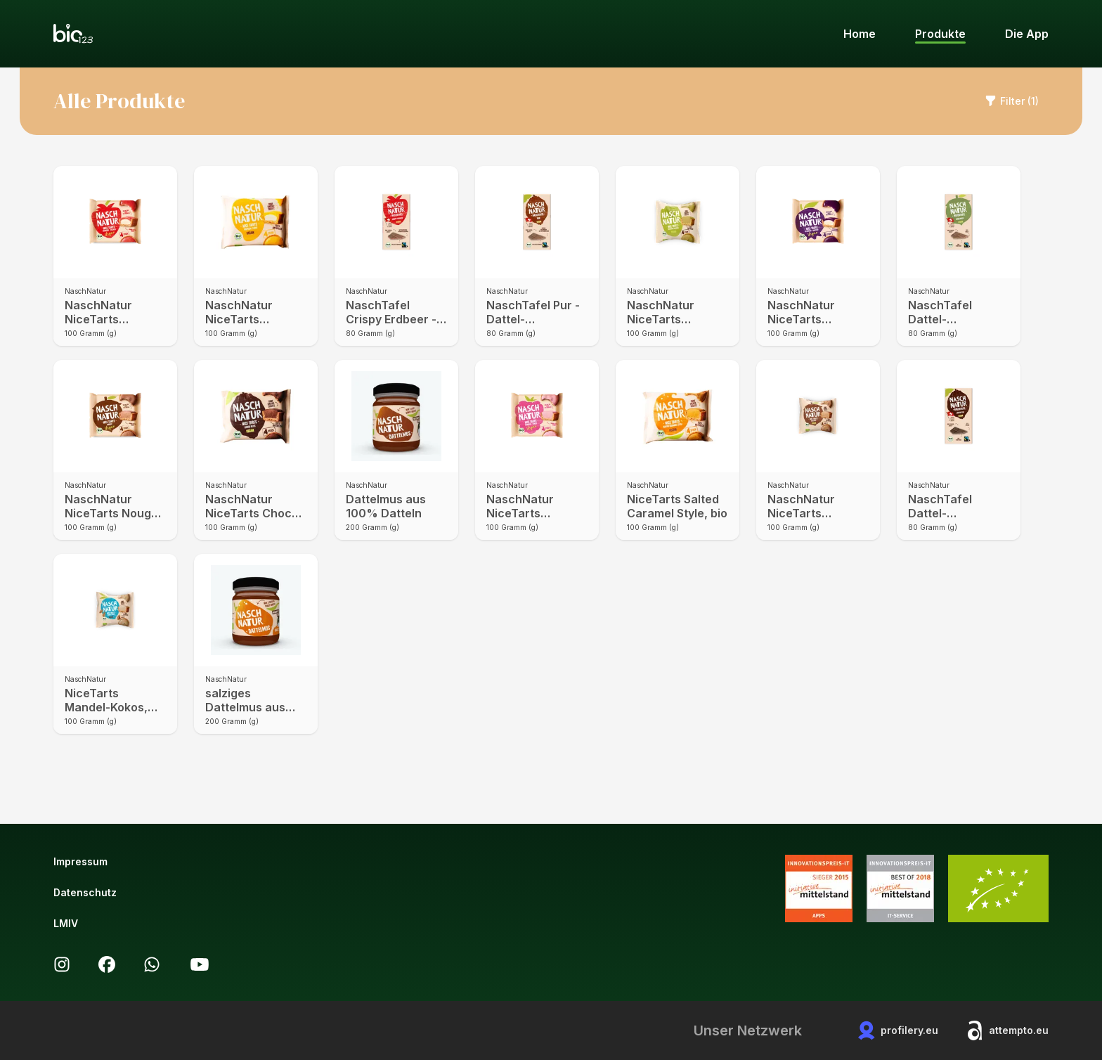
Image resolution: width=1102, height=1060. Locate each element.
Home (859, 34)
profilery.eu (898, 1030)
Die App (1027, 34)
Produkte (940, 34)
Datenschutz (85, 892)
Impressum (80, 861)
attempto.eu (1007, 1030)
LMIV (65, 923)
